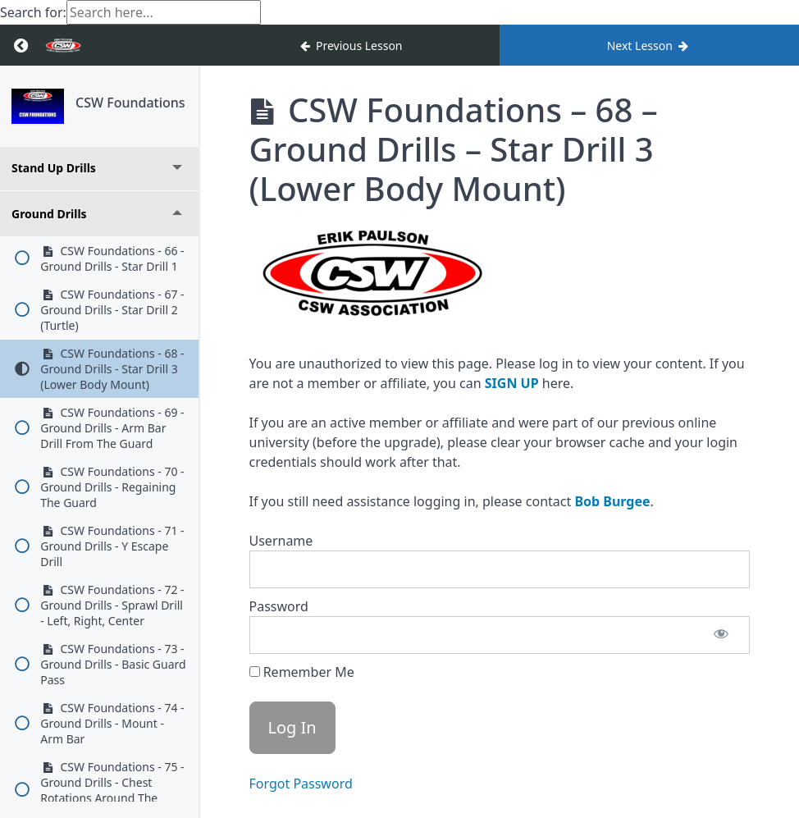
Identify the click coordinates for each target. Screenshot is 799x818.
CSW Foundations (130, 103)
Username (281, 541)
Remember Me (301, 672)
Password (278, 606)
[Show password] (721, 635)
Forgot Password (301, 784)
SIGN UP (512, 383)
